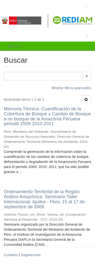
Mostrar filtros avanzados (71, 88)
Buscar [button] (15, 46)
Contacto (11, 255)
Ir (87, 76)
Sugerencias (31, 255)
